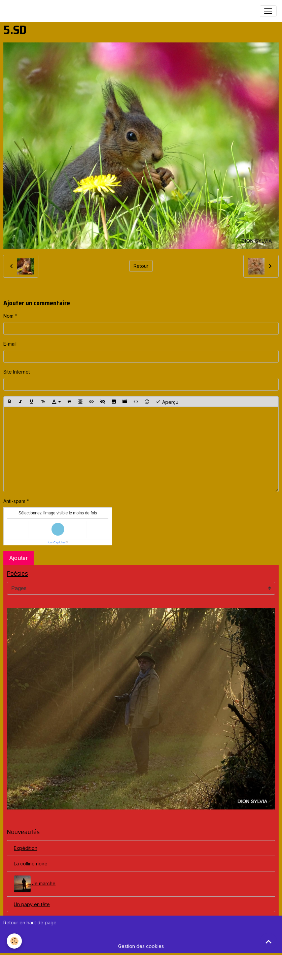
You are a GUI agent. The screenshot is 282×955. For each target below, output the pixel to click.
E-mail (9, 344)
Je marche (35, 884)
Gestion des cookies (141, 946)
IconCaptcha (56, 542)
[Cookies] (14, 941)
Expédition (25, 848)
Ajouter (18, 557)
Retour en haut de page (30, 922)
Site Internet (16, 372)
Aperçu (166, 401)
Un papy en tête (32, 904)
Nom (8, 316)
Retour (141, 266)
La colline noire (30, 863)
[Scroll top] (268, 941)
